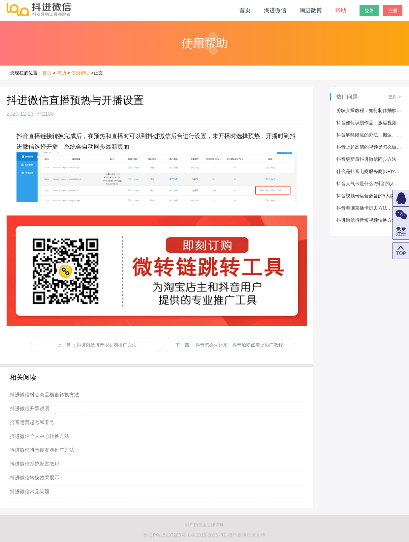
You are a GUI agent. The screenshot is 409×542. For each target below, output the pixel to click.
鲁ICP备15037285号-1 (166, 535)
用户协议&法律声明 (204, 525)
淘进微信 (275, 10)
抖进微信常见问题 (29, 491)
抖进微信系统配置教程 (34, 464)
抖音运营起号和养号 (32, 422)
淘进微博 (310, 10)
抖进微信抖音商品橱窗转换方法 (44, 394)
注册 (392, 10)
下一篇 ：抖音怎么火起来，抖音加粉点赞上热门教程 (229, 345)
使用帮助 (80, 72)
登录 (369, 10)
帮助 (340, 10)
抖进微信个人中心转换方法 (39, 436)
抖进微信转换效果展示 (34, 477)
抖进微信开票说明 (29, 408)
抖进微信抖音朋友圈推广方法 (42, 450)
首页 (245, 10)
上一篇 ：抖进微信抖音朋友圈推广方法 (97, 345)
